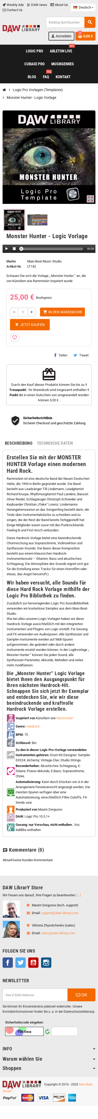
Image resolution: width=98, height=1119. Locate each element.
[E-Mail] (35, 994)
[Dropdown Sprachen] (83, 7)
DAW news (37, 5)
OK (81, 994)
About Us (59, 5)
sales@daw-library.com (58, 933)
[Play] (7, 249)
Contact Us (13, 10)
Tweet (81, 355)
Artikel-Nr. (14, 266)
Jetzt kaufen (30, 325)
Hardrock (33, 726)
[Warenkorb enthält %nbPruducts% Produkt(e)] (85, 36)
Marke (11, 261)
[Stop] (14, 249)
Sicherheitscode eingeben (24, 1022)
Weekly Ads (13, 5)
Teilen (60, 355)
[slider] (52, 248)
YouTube (33, 962)
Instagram (46, 962)
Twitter (20, 962)
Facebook (8, 962)
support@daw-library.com (59, 913)
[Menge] (23, 312)
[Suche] (70, 22)
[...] (79, 895)
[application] (49, 249)
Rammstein (64, 718)
